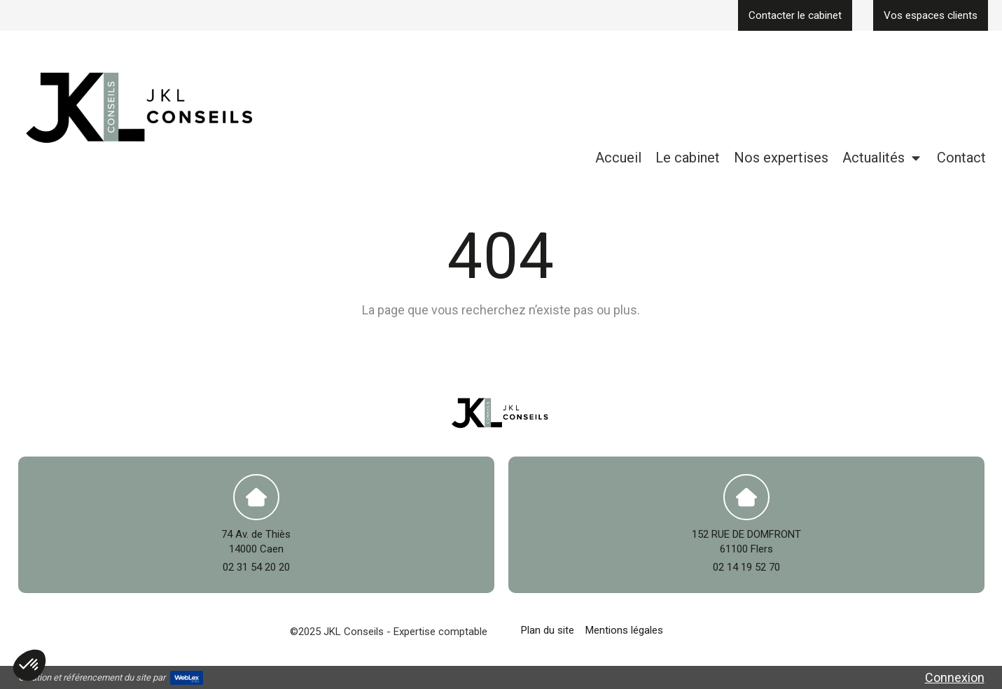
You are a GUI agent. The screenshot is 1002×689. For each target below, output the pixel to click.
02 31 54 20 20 (256, 567)
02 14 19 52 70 (746, 567)
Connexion (954, 677)
